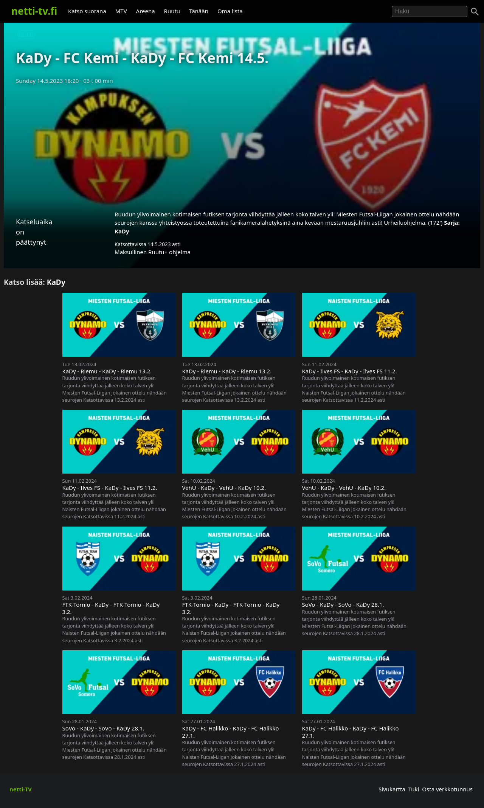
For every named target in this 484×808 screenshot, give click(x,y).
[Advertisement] (242, 145)
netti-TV (20, 789)
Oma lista (230, 11)
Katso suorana (87, 11)
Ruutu (172, 11)
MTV (121, 11)
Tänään (198, 11)
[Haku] (475, 12)
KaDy (122, 231)
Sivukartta (392, 789)
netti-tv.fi (34, 11)
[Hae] (429, 11)
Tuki (413, 789)
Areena (145, 11)
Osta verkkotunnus (447, 789)
